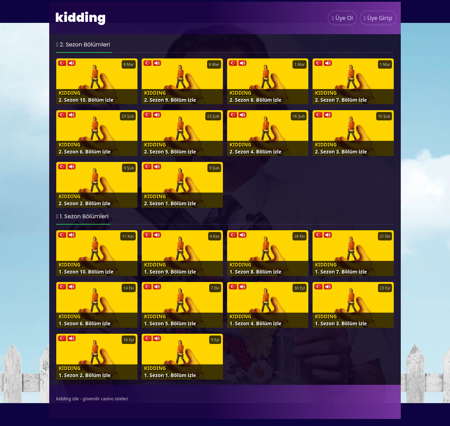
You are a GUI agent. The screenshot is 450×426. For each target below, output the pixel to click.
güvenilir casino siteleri (105, 399)
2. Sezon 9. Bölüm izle (170, 99)
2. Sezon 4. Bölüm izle (256, 151)
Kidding (70, 92)
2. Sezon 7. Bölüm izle (341, 99)
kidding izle (67, 399)
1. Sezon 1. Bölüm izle (170, 375)
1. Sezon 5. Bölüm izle (170, 323)
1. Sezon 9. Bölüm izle (170, 271)
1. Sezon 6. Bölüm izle (85, 323)
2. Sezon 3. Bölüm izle (341, 151)
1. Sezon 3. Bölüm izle (341, 323)
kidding (80, 17)
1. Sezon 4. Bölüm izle (256, 323)
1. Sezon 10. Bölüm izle (86, 271)
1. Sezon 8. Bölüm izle (256, 271)
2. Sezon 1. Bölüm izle (170, 203)
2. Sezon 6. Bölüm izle (85, 151)
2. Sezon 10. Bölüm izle (86, 99)
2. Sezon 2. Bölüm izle (85, 203)
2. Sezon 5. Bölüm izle (170, 151)
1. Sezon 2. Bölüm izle (85, 375)
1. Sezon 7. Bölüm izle (341, 271)
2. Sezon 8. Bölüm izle (256, 99)
